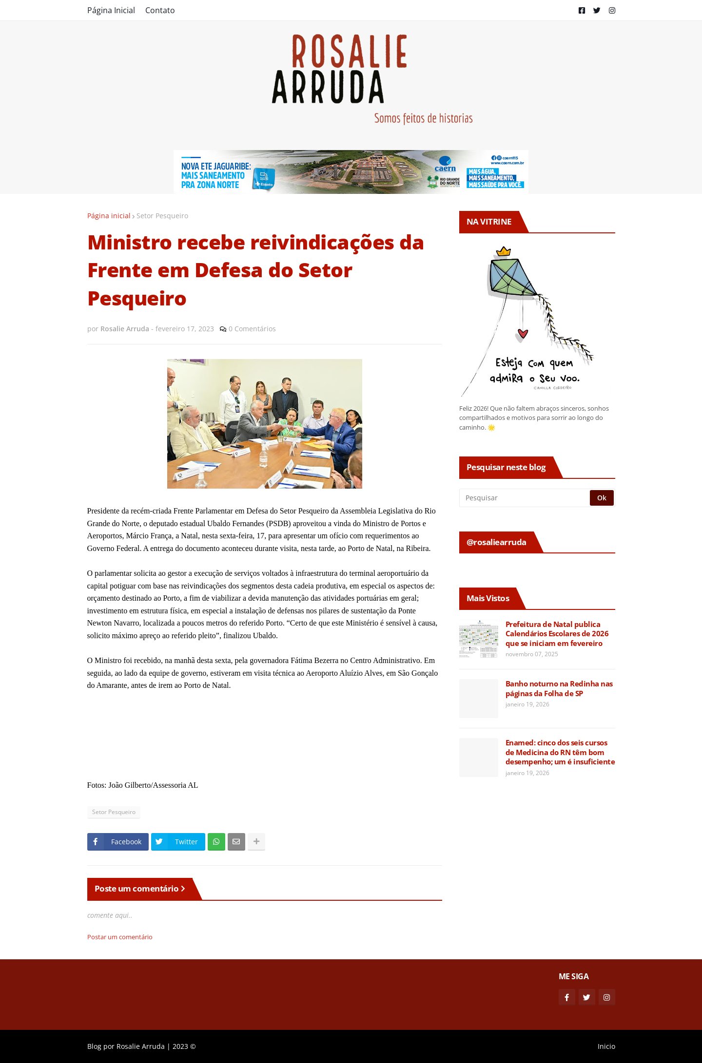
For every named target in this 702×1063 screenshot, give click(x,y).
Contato (160, 10)
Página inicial (109, 215)
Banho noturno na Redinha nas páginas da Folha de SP (559, 688)
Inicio (606, 1046)
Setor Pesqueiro (162, 215)
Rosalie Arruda (141, 1046)
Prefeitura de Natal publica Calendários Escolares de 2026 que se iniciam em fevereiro (557, 634)
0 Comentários (252, 328)
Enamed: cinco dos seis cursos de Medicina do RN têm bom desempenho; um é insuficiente (560, 752)
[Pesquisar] (525, 498)
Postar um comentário (120, 936)
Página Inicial (111, 10)
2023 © (184, 1046)
